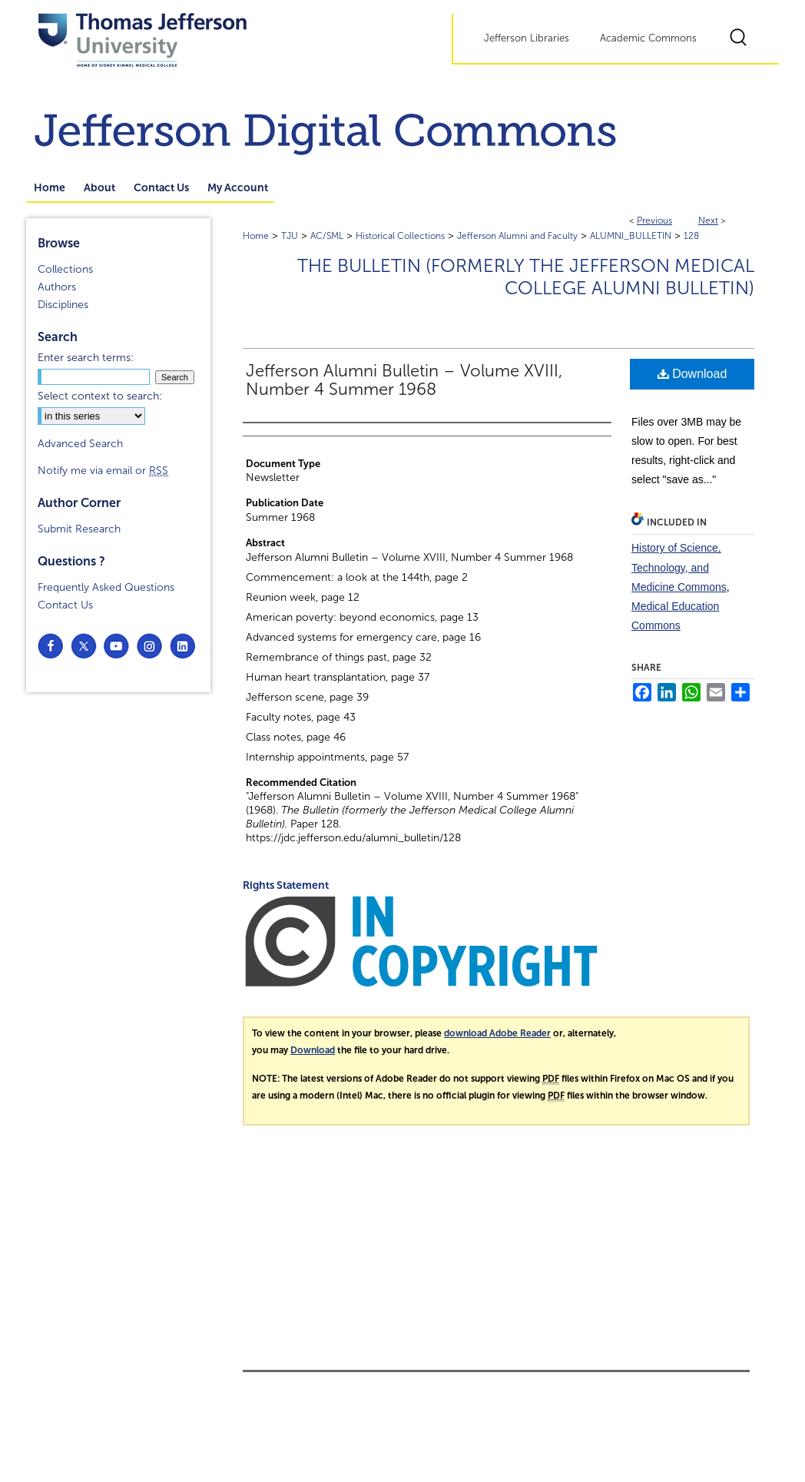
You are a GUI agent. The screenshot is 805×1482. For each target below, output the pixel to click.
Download (692, 373)
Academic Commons (648, 38)
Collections (65, 269)
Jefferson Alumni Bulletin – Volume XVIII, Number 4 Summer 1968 (404, 380)
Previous (654, 220)
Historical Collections (400, 235)
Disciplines (63, 304)
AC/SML (326, 235)
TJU (289, 235)
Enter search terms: (86, 357)
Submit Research (79, 529)
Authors (57, 287)
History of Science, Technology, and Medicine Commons (679, 567)
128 (691, 235)
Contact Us (65, 605)
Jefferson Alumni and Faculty (517, 235)
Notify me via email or (103, 470)
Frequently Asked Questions (106, 587)
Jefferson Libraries (526, 38)
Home (256, 235)
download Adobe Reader (497, 1033)
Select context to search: (100, 396)
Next (708, 220)
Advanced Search (80, 443)
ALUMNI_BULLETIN (630, 235)
